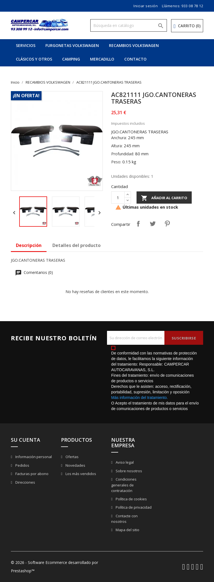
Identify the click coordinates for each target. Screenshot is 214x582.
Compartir (138, 223)
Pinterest (167, 223)
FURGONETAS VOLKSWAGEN (72, 45)
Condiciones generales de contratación (124, 485)
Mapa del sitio (127, 529)
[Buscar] (128, 25)
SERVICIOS (25, 45)
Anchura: (119, 137)
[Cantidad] (118, 197)
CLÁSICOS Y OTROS (34, 59)
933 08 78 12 (192, 5)
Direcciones (24, 482)
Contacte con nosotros (124, 518)
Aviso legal (124, 462)
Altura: (117, 145)
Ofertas (72, 456)
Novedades (75, 465)
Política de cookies (131, 498)
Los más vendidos (80, 473)
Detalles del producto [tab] (76, 245)
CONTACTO (135, 59)
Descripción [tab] (29, 245)
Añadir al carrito (164, 198)
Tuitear (152, 223)
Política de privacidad (133, 507)
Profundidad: (122, 153)
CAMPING (71, 59)
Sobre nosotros (128, 470)
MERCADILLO (102, 59)
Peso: (116, 161)
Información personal (33, 456)
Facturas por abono (31, 473)
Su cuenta (25, 439)
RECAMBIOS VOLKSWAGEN (134, 45)
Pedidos (21, 465)
